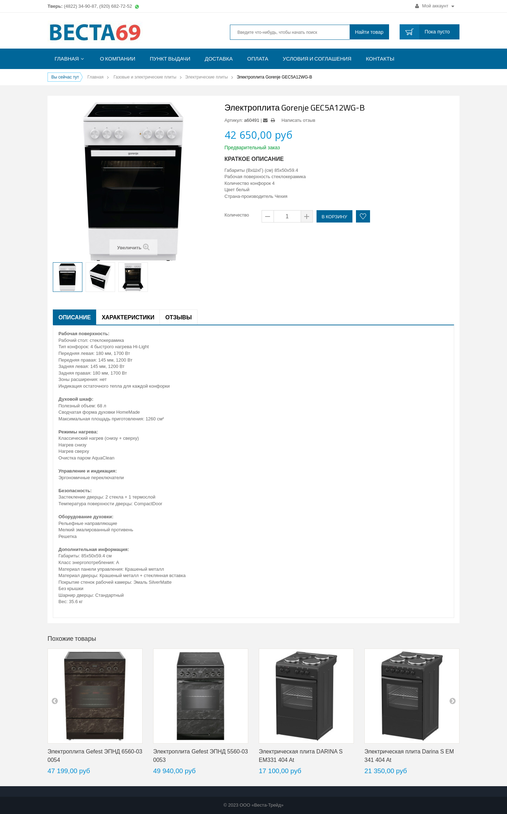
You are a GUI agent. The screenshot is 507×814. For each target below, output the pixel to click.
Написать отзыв (298, 120)
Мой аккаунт (434, 5)
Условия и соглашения (317, 59)
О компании (118, 59)
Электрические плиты (206, 77)
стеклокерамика (288, 176)
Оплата (257, 59)
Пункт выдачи (170, 59)
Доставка (219, 59)
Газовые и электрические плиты (144, 77)
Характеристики (128, 317)
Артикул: (234, 120)
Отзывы (178, 317)
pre (54, 700)
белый (242, 189)
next (452, 700)
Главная (67, 59)
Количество (237, 215)
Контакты (380, 59)
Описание (74, 317)
